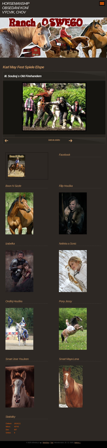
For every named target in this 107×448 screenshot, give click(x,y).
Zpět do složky (54, 140)
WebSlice (46, 442)
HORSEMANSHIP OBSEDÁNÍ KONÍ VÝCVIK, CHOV (15, 7)
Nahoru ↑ (78, 442)
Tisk (51, 442)
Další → (70, 141)
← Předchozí (6, 141)
